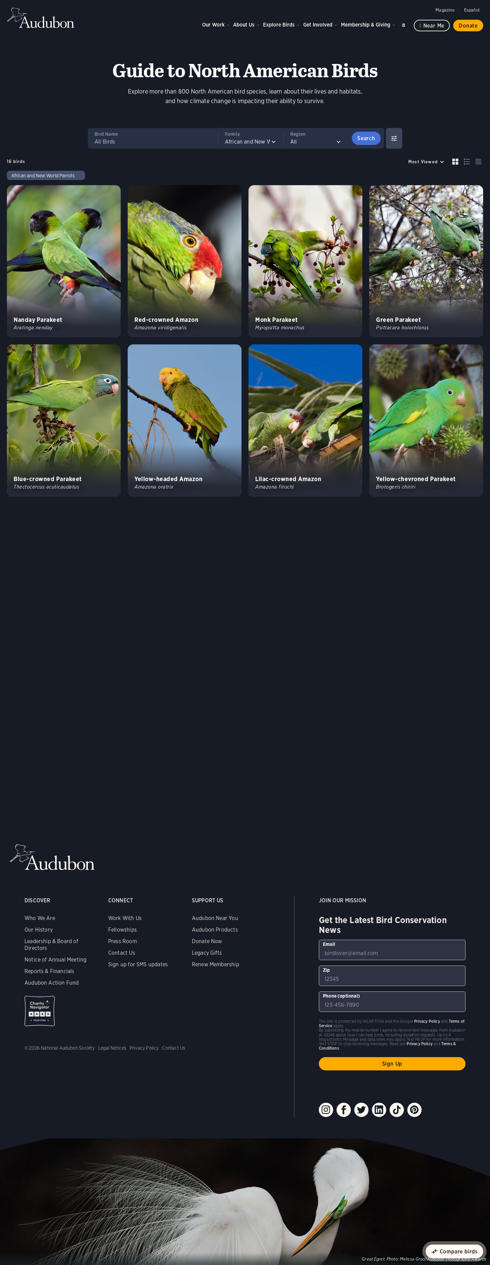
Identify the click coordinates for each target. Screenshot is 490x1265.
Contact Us (121, 953)
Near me (434, 25)
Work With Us (125, 918)
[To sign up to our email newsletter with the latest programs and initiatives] (392, 950)
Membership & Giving (365, 24)
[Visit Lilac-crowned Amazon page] (305, 420)
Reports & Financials (49, 971)
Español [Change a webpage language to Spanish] (471, 10)
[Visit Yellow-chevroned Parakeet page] (426, 420)
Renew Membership (215, 964)
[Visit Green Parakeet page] (426, 261)
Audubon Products (215, 929)
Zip (326, 970)
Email (329, 944)
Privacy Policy (144, 1048)
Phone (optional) (341, 995)
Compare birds (459, 1251)
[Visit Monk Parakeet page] (305, 261)
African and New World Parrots (43, 175)
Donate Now (207, 941)
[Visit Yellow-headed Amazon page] (185, 420)
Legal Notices (112, 1048)
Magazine (445, 10)
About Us (244, 24)
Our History (38, 929)
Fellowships (122, 929)
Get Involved (317, 24)
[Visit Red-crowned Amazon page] (185, 261)
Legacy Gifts (207, 953)
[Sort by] (426, 162)
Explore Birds (279, 24)
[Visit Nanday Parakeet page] (64, 261)
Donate (468, 25)
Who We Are (39, 918)
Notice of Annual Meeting (55, 959)
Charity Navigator (39, 1011)
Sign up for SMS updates (138, 964)
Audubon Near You (215, 918)
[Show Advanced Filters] (394, 138)
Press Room (122, 941)
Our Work (213, 24)
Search (404, 24)
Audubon (41, 17)
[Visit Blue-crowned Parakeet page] (64, 420)
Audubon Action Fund (51, 983)
